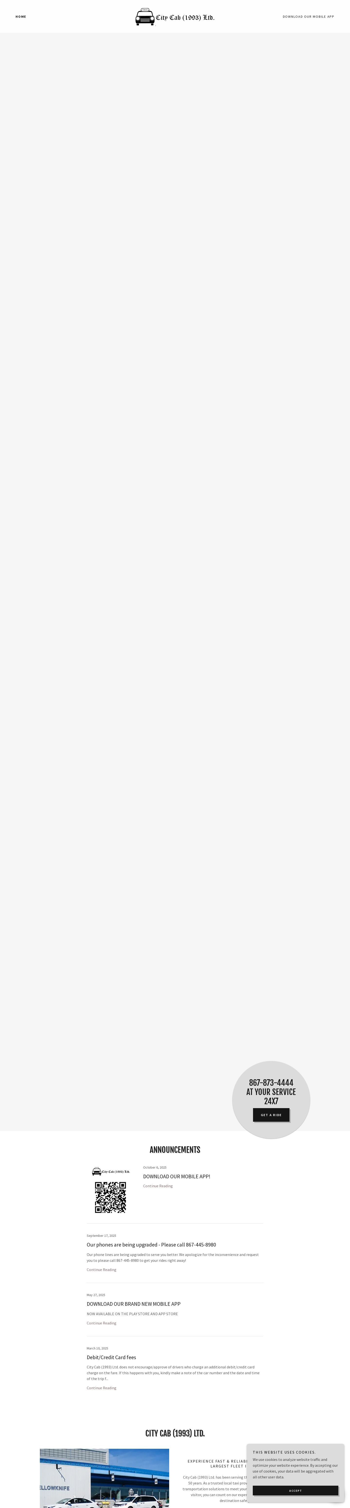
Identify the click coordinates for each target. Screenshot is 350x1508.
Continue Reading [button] (158, 1185)
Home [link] (21, 16)
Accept (295, 1490)
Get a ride (271, 1115)
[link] (174, 15)
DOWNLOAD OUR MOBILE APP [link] (308, 16)
